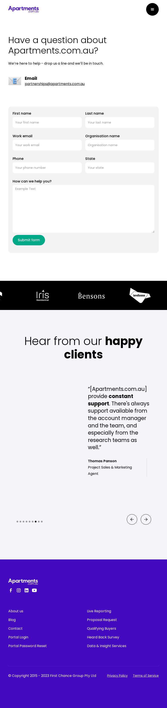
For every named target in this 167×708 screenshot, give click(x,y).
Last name (94, 113)
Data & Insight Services (106, 645)
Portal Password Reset (27, 645)
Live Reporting (99, 611)
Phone (18, 158)
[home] (23, 9)
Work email (22, 136)
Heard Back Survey (103, 637)
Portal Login (18, 637)
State (90, 158)
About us (15, 611)
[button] (152, 9)
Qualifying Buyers (101, 628)
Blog (12, 619)
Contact (15, 628)
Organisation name (102, 136)
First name (22, 113)
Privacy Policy (117, 675)
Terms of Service (146, 675)
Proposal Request (102, 619)
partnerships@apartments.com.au (55, 83)
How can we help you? (32, 181)
